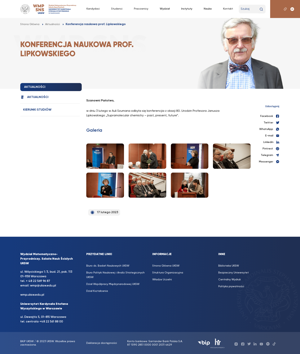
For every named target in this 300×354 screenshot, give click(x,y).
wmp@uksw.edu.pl (43, 285)
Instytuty (186, 8)
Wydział (165, 8)
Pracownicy (141, 8)
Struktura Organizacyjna (167, 272)
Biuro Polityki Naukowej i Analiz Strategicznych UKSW (115, 275)
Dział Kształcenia (97, 291)
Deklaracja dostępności (101, 343)
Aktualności (34, 97)
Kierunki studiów (37, 109)
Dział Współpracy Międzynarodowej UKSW (112, 284)
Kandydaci (93, 8)
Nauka (208, 8)
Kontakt (228, 8)
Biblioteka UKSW (228, 265)
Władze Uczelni (162, 279)
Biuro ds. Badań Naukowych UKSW (107, 265)
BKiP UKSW (27, 341)
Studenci (116, 8)
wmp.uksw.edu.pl (32, 294)
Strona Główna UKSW (165, 265)
